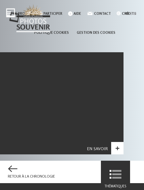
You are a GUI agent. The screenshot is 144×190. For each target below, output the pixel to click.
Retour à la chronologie (31, 176)
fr (127, 14)
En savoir (97, 149)
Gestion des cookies (96, 32)
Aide (77, 13)
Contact (102, 13)
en (134, 14)
